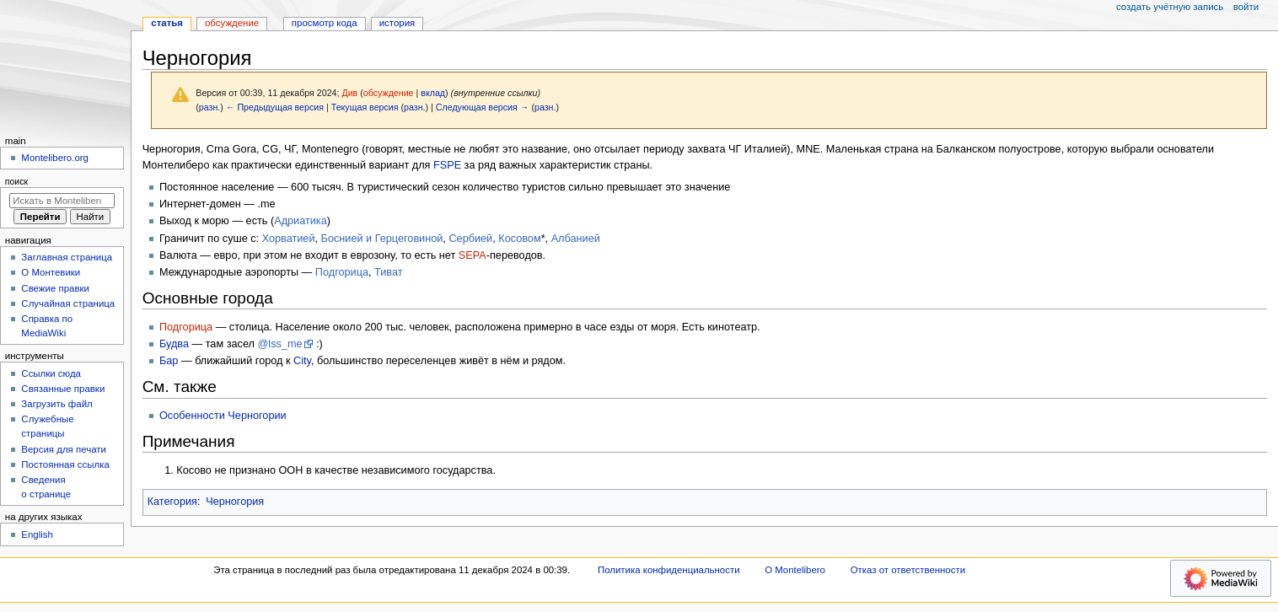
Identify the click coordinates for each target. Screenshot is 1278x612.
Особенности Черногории (223, 415)
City (302, 361)
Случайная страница (68, 303)
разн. (209, 107)
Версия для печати (63, 449)
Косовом (519, 238)
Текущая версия (365, 107)
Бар (168, 361)
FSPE (447, 165)
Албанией (575, 238)
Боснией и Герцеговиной (382, 238)
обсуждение (388, 93)
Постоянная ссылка (65, 464)
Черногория (235, 501)
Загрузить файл (56, 404)
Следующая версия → (482, 107)
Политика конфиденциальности (669, 570)
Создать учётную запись (1169, 7)
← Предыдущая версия (275, 107)
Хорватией (288, 238)
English (37, 534)
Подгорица (341, 272)
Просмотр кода (324, 23)
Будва (174, 344)
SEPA (472, 255)
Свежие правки (55, 288)
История (397, 23)
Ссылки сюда (51, 373)
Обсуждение (232, 23)
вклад (433, 93)
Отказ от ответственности (908, 570)
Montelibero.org (55, 158)
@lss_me (279, 344)
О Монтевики (50, 272)
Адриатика (300, 221)
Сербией (470, 238)
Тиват (388, 272)
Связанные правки (63, 389)
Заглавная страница (66, 257)
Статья (167, 23)
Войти (1246, 7)
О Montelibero (795, 570)
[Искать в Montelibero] (62, 200)
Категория (172, 501)
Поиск (16, 181)
